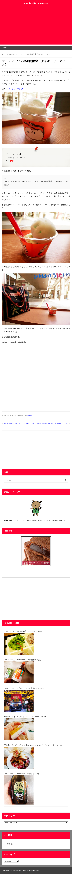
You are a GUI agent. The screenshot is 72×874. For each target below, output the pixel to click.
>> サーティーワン (13, 89)
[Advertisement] (36, 28)
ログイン (10, 844)
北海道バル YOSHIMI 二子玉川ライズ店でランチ (19, 423)
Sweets (29, 415)
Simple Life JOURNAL (36, 3)
